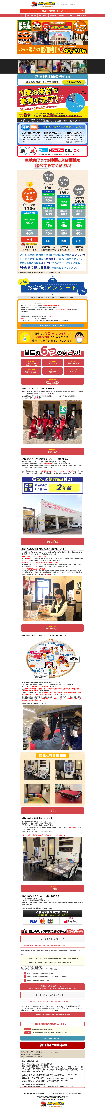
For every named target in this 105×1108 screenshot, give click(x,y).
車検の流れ (42, 1093)
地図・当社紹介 (36, 1093)
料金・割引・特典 (28, 1093)
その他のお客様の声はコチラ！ (52, 1038)
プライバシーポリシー (72, 1093)
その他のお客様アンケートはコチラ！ (52, 325)
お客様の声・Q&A (63, 1093)
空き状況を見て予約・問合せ (51, 1093)
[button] (2, 37)
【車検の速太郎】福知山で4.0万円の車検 (52, 1096)
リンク (79, 1093)
